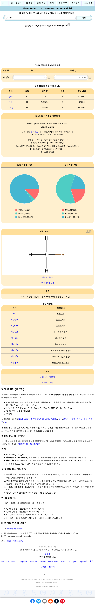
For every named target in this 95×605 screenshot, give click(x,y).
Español (23, 561)
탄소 (11, 97)
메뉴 (4, 3)
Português (72, 561)
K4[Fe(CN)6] (38, 419)
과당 (86, 419)
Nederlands (53, 561)
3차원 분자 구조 (47, 283)
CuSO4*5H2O (51, 419)
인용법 (47, 554)
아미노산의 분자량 (15, 541)
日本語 (43, 567)
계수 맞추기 (16, 3)
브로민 (11, 108)
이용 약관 (37, 579)
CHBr (15, 313)
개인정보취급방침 (48, 579)
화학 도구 (63, 3)
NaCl (20, 419)
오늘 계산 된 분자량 (47, 546)
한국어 (52, 567)
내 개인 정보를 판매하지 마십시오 (47, 582)
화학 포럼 (88, 3)
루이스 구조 (47, 277)
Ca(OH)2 (28, 419)
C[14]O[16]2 (23, 444)
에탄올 (80, 419)
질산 (60, 419)
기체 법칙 (41, 3)
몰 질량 (29, 3)
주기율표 (34, 132)
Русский (83, 561)
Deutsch (5, 561)
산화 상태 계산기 (47, 377)
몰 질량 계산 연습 (14, 528)
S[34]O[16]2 (34, 444)
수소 (11, 102)
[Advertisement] (47, 47)
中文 (92, 561)
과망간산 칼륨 (69, 419)
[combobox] (47, 17)
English (14, 561)
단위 (52, 3)
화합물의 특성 (47, 382)
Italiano (43, 561)
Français (33, 561)
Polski (63, 561)
